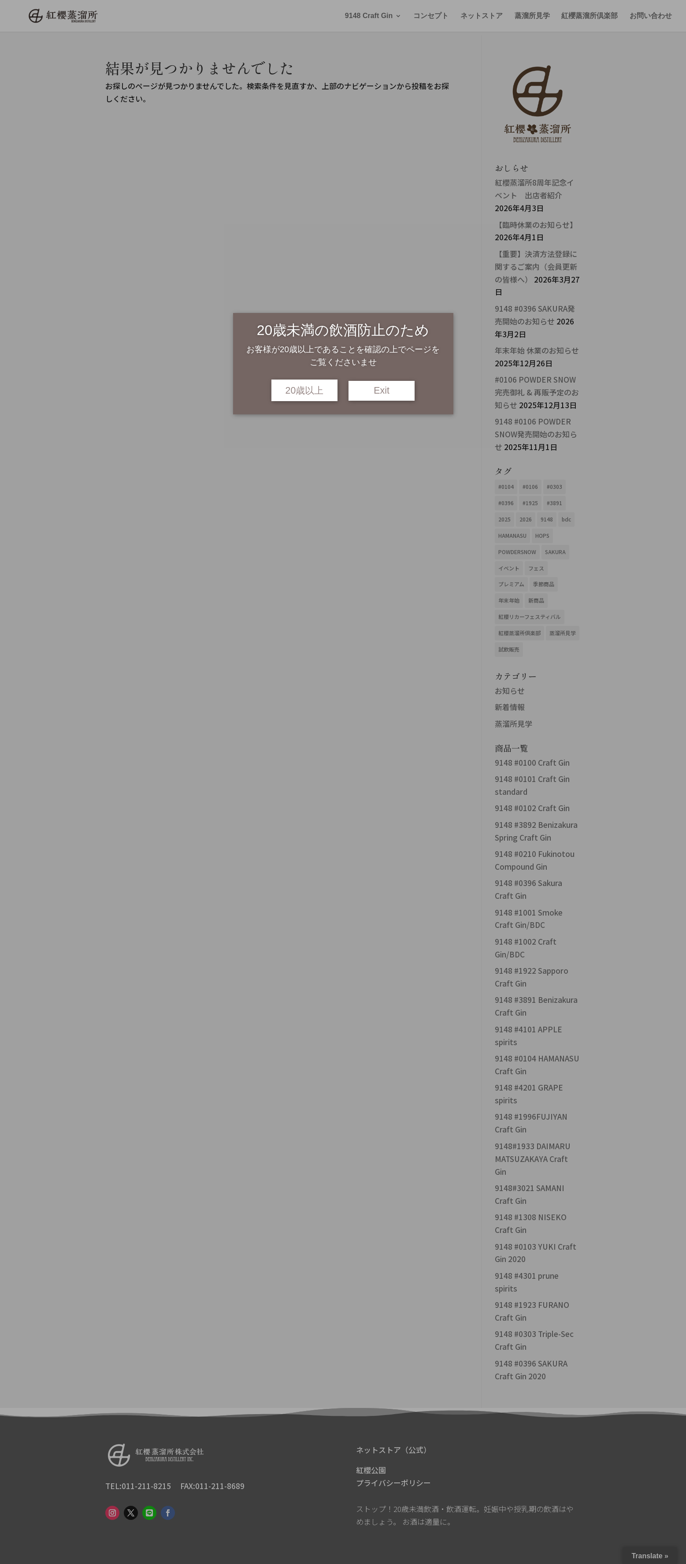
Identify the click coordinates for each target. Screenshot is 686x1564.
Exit (381, 390)
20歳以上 (305, 390)
